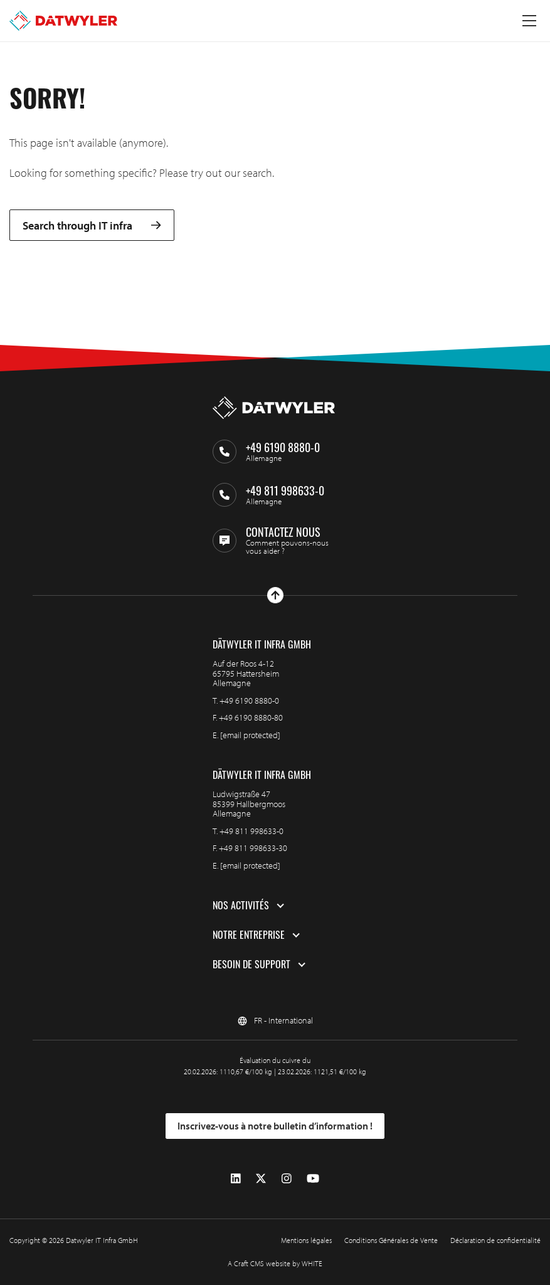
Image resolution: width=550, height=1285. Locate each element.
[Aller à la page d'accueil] (63, 21)
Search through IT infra (92, 225)
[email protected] (250, 735)
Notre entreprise (249, 935)
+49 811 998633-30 (253, 848)
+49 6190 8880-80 (251, 717)
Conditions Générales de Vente (391, 1240)
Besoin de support (251, 964)
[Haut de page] (275, 595)
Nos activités (241, 905)
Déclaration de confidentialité (495, 1240)
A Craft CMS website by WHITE (275, 1263)
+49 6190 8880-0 (249, 700)
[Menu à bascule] (529, 20)
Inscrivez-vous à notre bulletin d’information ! (275, 1125)
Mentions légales (306, 1240)
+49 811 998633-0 (251, 831)
